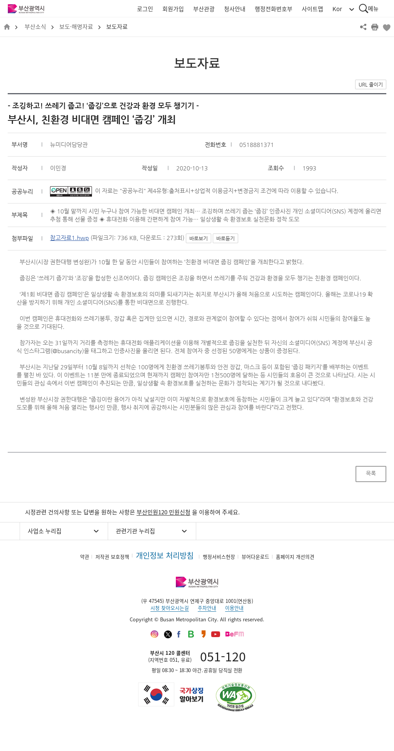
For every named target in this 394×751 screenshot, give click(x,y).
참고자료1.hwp (69, 238)
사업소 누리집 (45, 531)
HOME (7, 27)
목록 (371, 473)
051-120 (223, 656)
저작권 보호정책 (112, 556)
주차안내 (207, 607)
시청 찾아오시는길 (169, 607)
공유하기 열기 (363, 27)
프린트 (375, 27)
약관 (84, 556)
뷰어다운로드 (255, 556)
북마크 (386, 27)
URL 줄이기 (371, 84)
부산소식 (35, 27)
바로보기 (198, 238)
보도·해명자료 (76, 27)
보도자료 (117, 27)
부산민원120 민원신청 (163, 512)
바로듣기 (225, 238)
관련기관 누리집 (135, 531)
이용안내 (234, 607)
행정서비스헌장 (219, 556)
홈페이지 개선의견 (295, 556)
